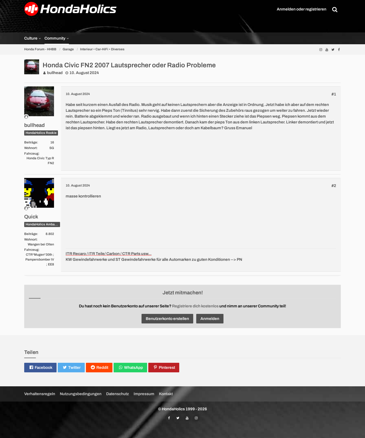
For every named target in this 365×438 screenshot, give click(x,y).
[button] (40, 367)
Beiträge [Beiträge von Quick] (30, 234)
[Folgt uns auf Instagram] (321, 49)
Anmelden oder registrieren (301, 9)
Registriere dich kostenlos (195, 306)
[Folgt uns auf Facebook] (339, 49)
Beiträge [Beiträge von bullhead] (30, 142)
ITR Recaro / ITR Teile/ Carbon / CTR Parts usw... (109, 253)
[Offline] (39, 117)
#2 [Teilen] (333, 185)
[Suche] (335, 9)
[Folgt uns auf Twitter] (333, 49)
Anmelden (209, 318)
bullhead (55, 73)
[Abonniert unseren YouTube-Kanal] (327, 49)
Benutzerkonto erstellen (167, 318)
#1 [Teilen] (333, 94)
